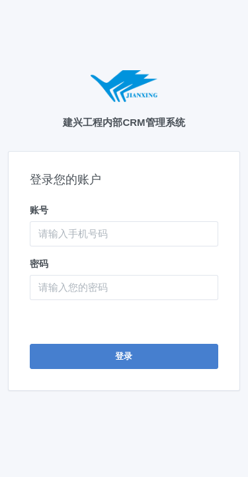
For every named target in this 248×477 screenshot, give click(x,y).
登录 (124, 356)
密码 (39, 263)
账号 (39, 210)
